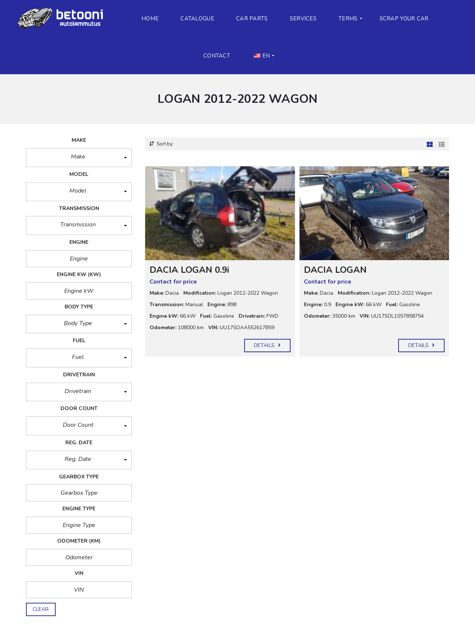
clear (41, 609)
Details (267, 345)
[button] (79, 157)
